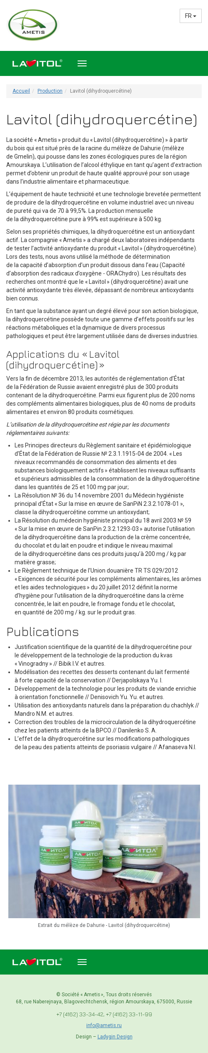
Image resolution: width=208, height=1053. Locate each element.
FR (190, 16)
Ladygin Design (115, 1037)
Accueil (21, 91)
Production (50, 91)
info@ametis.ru (104, 1025)
